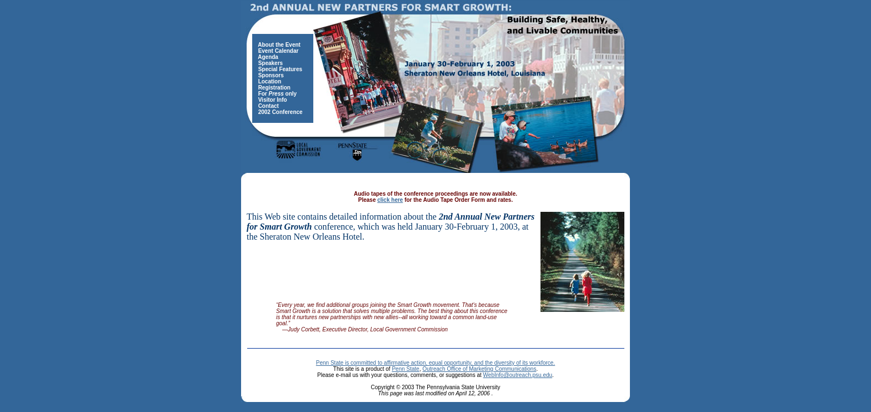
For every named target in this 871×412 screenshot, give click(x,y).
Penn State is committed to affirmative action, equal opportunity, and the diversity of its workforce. (435, 363)
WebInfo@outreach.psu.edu (518, 375)
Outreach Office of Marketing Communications (479, 369)
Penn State (405, 369)
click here (390, 200)
